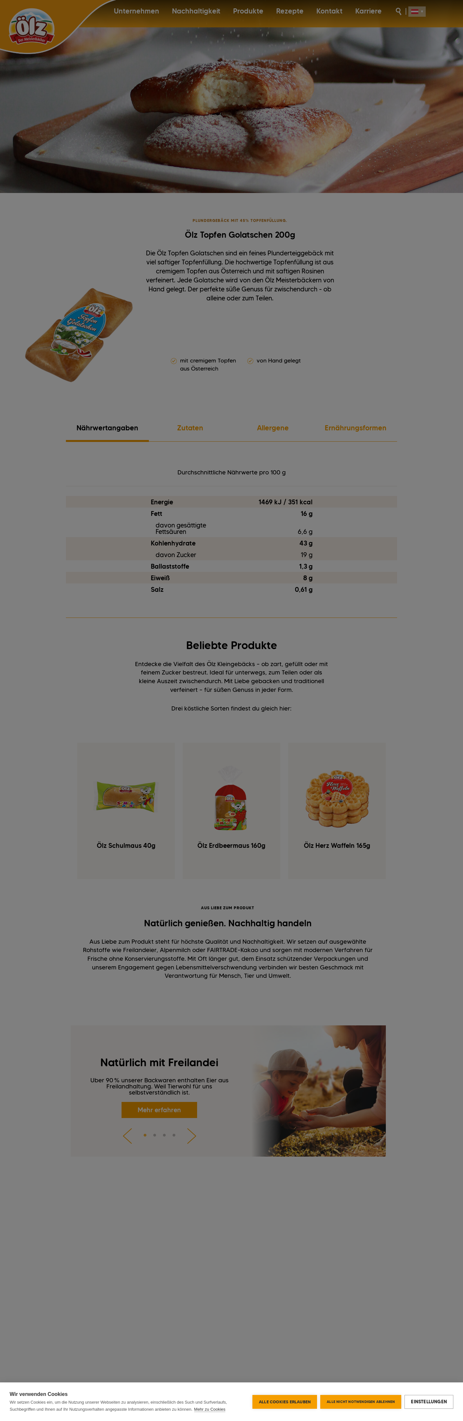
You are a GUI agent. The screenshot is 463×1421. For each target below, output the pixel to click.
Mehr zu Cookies (210, 1409)
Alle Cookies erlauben (285, 1401)
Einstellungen (429, 1401)
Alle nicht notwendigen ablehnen (361, 1401)
